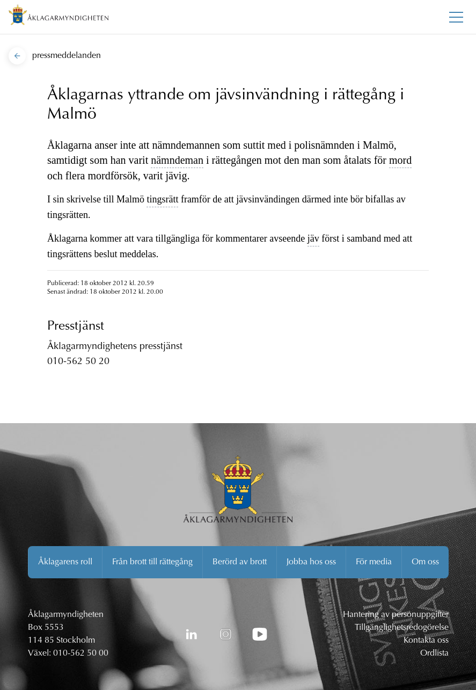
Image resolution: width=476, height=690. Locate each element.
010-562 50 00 (80, 653)
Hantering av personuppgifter (396, 615)
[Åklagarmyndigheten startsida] (58, 17)
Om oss (425, 562)
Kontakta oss (426, 640)
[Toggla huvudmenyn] (456, 17)
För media (374, 562)
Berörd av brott (240, 562)
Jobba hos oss (311, 562)
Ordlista (434, 653)
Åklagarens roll (65, 562)
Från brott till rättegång (152, 562)
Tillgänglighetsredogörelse (402, 627)
